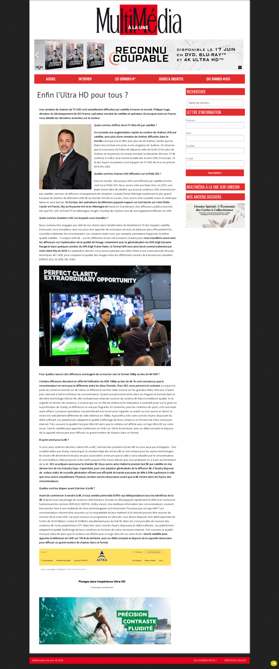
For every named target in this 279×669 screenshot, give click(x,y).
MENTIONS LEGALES (235, 660)
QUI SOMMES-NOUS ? (205, 660)
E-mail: (189, 158)
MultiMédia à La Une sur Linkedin (213, 187)
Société (190, 146)
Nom (188, 133)
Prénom (190, 120)
